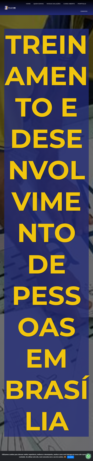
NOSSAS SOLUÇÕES (53, 4)
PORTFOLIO (82, 4)
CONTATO (84, 11)
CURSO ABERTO (69, 4)
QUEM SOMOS (39, 4)
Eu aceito (70, 457)
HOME (28, 4)
